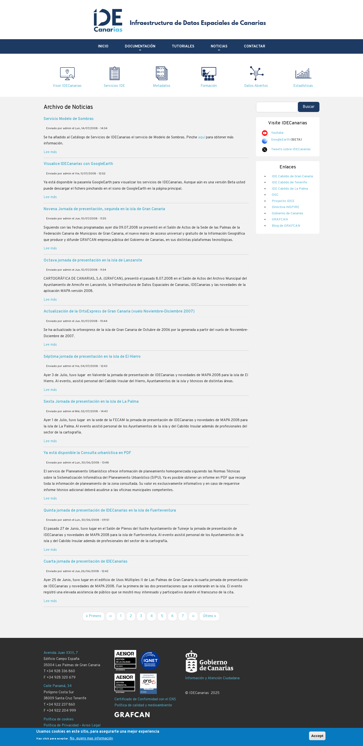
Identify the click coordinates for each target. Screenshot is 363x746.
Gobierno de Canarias (287, 213)
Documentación (140, 48)
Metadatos (161, 86)
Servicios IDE (114, 86)
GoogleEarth (280, 140)
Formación (209, 86)
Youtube (277, 133)
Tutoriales (183, 46)
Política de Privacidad (61, 725)
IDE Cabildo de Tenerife (289, 182)
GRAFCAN (280, 219)
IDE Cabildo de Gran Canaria (292, 176)
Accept (317, 737)
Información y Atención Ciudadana (212, 678)
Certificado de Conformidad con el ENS (145, 699)
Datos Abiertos (256, 86)
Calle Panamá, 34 (58, 686)
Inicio (103, 46)
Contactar (254, 46)
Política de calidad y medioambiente (143, 705)
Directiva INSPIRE (285, 207)
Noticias (219, 48)
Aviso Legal (91, 725)
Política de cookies (59, 719)
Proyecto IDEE (283, 201)
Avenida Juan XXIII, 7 (61, 653)
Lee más (50, 152)
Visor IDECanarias (67, 86)
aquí (201, 137)
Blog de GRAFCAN (286, 226)
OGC (275, 195)
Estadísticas (303, 86)
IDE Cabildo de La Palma (290, 189)
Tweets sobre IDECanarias (291, 149)
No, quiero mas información (91, 740)
